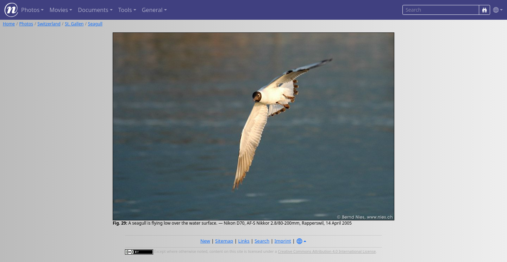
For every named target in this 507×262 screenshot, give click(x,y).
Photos (26, 24)
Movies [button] (58, 10)
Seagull (95, 24)
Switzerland (48, 24)
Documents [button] (93, 10)
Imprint (283, 241)
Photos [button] (30, 10)
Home (9, 24)
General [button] (152, 10)
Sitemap (224, 241)
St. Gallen (74, 24)
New (205, 241)
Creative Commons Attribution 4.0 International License (327, 251)
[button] (496, 10)
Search (262, 241)
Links (244, 241)
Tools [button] (125, 10)
